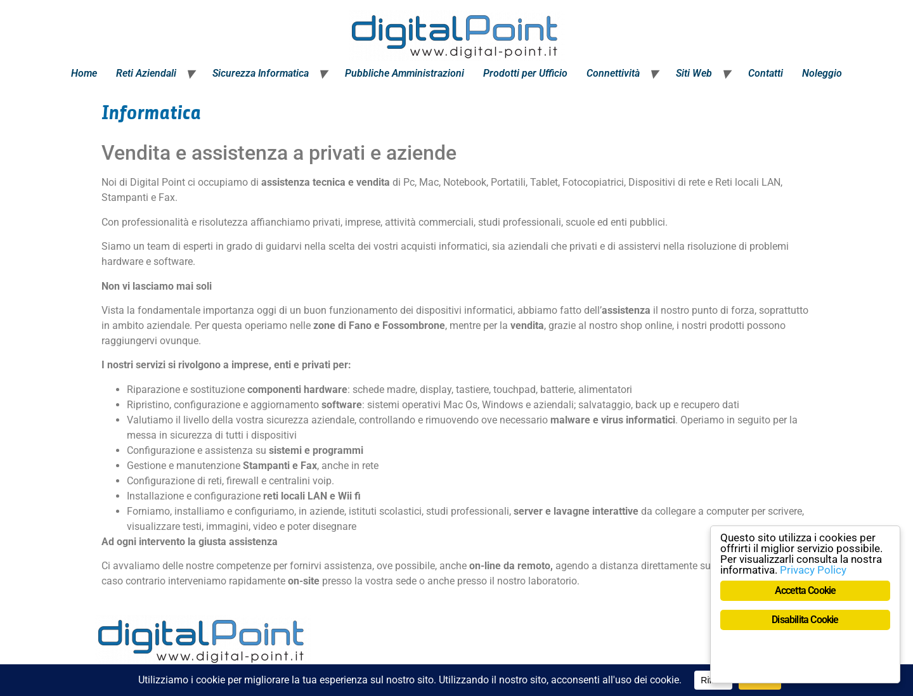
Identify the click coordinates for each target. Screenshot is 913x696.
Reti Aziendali (146, 73)
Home (84, 73)
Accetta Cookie (805, 590)
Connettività (613, 73)
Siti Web (694, 73)
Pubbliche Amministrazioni (404, 73)
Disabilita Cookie (805, 620)
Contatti (765, 73)
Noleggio (822, 73)
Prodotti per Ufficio (525, 73)
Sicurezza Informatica (260, 73)
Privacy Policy (813, 570)
